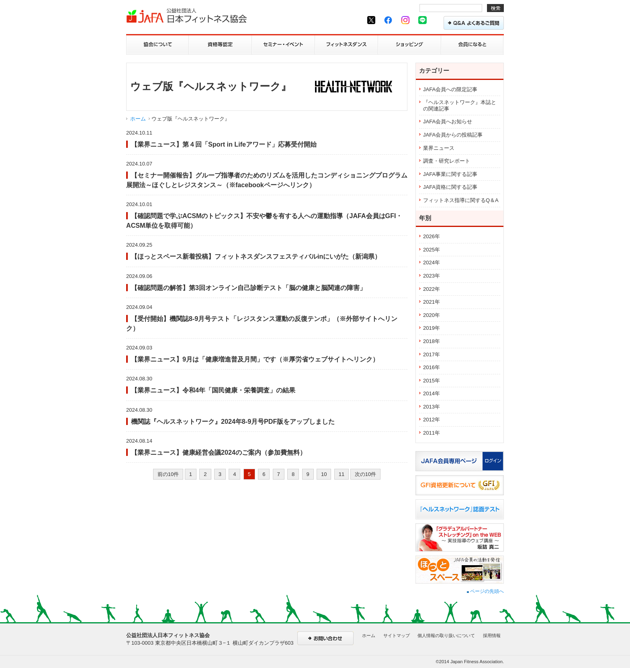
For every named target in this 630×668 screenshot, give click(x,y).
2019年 (431, 328)
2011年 (431, 433)
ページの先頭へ (485, 591)
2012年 (431, 420)
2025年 (431, 250)
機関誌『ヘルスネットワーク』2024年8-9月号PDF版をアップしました (233, 421)
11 (341, 474)
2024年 (431, 262)
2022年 (431, 289)
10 (324, 474)
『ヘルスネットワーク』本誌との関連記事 (459, 105)
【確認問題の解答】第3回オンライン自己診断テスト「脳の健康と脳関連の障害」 (248, 287)
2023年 (431, 276)
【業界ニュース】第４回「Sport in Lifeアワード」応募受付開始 (224, 144)
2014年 (431, 393)
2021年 (431, 302)
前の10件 (168, 474)
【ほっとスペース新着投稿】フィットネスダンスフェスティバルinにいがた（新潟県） (256, 256)
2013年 (431, 407)
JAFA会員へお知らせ (447, 121)
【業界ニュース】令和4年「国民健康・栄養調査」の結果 (213, 390)
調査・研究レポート (446, 161)
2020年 (431, 315)
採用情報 (492, 635)
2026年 (431, 236)
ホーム (138, 119)
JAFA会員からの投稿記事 (453, 135)
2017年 (431, 354)
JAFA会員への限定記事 (450, 89)
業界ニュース (438, 148)
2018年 (431, 341)
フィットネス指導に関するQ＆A (461, 200)
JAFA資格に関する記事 (450, 187)
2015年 (431, 381)
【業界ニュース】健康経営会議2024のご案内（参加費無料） (218, 452)
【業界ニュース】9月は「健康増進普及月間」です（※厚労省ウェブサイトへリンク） (255, 359)
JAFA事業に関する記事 (450, 174)
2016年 (431, 367)
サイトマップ (396, 635)
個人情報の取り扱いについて (446, 635)
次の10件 (365, 474)
